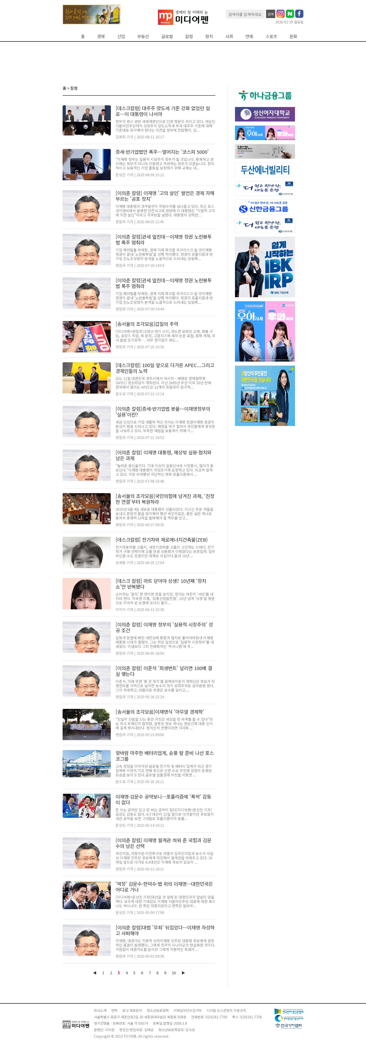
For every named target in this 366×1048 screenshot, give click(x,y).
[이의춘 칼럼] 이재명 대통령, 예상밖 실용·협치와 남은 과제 (163, 455)
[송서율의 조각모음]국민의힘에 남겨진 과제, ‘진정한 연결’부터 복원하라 (165, 498)
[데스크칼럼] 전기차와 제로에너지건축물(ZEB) (162, 539)
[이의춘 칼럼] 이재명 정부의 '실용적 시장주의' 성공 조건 (164, 627)
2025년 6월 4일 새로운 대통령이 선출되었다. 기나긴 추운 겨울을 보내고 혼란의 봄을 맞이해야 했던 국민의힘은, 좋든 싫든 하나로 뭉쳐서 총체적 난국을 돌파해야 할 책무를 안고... (164, 513)
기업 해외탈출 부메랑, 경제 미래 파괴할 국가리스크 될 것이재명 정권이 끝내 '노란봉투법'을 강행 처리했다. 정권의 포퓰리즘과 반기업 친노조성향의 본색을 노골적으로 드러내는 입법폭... (164, 254)
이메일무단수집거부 (188, 1010)
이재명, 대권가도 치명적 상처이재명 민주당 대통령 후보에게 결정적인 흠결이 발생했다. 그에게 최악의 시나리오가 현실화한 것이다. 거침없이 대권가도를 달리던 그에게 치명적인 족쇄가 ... (165, 945)
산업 (121, 36)
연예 (249, 36)
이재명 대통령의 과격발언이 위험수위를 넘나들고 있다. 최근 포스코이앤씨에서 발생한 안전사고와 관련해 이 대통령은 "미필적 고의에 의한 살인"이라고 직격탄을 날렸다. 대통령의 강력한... (165, 210)
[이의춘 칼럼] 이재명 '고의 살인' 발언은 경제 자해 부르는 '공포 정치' (165, 195)
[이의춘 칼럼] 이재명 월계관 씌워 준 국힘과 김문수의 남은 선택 (163, 843)
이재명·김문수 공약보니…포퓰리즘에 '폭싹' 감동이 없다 (163, 799)
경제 (101, 36)
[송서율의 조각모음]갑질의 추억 (147, 323)
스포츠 (271, 36)
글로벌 (167, 36)
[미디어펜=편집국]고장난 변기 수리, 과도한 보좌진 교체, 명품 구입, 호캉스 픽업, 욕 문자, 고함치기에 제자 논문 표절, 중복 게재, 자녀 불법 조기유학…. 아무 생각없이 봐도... (165, 336)
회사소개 (100, 1010)
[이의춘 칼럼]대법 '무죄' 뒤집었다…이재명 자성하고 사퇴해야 (165, 930)
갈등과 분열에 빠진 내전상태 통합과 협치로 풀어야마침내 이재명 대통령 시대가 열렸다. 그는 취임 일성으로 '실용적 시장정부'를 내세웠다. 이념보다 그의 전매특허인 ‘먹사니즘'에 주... (165, 642)
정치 (209, 36)
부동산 (143, 36)
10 (174, 972)
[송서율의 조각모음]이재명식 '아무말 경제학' (160, 711)
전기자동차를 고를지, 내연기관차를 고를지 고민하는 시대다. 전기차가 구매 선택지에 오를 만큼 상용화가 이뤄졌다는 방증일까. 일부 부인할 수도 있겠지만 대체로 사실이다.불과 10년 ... (165, 551)
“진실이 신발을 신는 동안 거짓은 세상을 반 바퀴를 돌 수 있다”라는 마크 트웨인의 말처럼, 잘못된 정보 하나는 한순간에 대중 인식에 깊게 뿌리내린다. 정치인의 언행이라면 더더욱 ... (164, 723)
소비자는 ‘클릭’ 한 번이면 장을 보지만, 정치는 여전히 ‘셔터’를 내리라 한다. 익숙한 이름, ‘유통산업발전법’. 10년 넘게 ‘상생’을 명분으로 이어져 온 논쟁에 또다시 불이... (165, 598)
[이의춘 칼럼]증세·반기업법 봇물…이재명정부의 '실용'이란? (163, 411)
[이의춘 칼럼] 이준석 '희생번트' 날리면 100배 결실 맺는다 (164, 671)
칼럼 (189, 36)
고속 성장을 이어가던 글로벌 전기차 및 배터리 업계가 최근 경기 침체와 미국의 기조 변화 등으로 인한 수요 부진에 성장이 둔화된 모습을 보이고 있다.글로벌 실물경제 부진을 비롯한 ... (164, 770)
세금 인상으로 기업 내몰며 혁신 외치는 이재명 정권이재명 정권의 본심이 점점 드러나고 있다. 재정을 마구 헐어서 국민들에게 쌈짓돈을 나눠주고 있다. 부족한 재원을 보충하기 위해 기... (165, 426)
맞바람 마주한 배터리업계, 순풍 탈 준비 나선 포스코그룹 (165, 755)
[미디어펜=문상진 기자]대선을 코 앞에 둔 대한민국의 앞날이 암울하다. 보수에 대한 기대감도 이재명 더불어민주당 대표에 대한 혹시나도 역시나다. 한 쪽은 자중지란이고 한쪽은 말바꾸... (165, 901)
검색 (271, 14)
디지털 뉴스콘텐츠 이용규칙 (226, 1010)
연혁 (114, 1010)
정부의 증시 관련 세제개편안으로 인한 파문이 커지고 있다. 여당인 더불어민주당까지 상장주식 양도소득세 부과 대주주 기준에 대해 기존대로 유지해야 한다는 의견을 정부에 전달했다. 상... (165, 126)
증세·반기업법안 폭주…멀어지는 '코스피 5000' (162, 151)
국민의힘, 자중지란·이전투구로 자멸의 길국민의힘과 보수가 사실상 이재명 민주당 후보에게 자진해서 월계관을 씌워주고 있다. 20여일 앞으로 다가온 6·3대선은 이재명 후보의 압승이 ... (164, 858)
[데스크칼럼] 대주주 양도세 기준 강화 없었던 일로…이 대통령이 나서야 (163, 111)
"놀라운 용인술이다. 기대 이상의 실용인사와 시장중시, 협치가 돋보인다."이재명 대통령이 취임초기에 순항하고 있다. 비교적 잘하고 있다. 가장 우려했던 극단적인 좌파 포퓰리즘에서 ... (165, 470)
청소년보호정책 (158, 1010)
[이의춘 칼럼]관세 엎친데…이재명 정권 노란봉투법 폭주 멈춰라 (164, 239)
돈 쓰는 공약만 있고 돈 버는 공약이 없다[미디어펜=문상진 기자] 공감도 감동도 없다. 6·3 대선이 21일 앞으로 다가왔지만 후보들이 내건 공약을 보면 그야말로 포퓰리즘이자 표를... (165, 814)
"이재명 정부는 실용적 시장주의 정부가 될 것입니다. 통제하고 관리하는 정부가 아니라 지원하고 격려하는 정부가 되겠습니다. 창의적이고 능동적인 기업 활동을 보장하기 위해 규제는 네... (165, 163)
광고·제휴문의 (132, 1010)
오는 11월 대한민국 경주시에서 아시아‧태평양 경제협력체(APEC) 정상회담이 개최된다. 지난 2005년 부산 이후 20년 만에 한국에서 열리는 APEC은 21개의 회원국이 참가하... (163, 383)
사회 (229, 36)
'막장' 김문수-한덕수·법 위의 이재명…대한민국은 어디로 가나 (164, 886)
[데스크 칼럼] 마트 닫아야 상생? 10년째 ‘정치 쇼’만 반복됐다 (161, 583)
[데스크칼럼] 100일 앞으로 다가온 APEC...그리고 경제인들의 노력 (165, 368)
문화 (293, 36)
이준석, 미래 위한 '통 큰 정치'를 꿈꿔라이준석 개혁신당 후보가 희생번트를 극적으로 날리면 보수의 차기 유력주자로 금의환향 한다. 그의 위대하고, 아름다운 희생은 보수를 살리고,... (165, 685)
